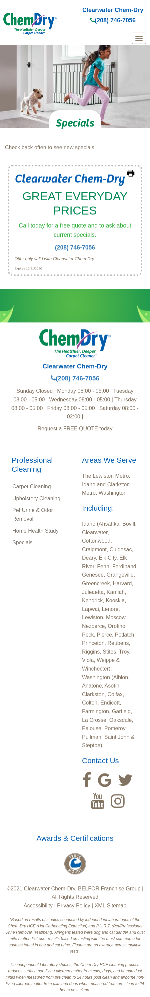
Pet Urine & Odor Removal (32, 514)
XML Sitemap (110, 905)
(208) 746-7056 (113, 20)
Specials (22, 542)
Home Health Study (35, 531)
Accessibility (38, 905)
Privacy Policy (73, 905)
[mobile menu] (139, 38)
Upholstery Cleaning (36, 498)
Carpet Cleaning (31, 486)
